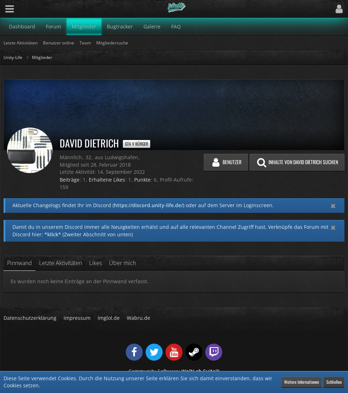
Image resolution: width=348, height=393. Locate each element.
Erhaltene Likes (107, 179)
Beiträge (70, 179)
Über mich (122, 263)
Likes (95, 263)
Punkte (142, 179)
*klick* (52, 234)
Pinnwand (19, 263)
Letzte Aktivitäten (60, 263)
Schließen (334, 382)
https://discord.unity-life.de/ (148, 205)
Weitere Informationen (301, 382)
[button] (10, 9)
